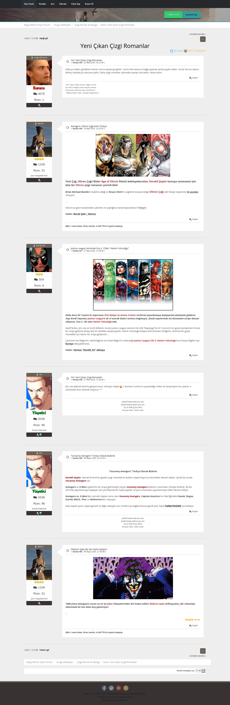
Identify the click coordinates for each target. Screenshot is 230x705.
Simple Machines (114, 694)
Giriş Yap (75, 4)
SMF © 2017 (101, 694)
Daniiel (111, 697)
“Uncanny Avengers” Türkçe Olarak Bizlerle (93, 455)
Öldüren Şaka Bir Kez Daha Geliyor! (89, 549)
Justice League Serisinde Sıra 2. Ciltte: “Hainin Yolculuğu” (100, 248)
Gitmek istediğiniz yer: (186, 671)
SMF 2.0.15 (89, 694)
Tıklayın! (142, 207)
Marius (41, 123)
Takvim (62, 4)
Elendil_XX (40, 245)
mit (40, 374)
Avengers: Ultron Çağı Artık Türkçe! (89, 126)
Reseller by (102, 697)
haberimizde (173, 506)
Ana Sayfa (29, 4)
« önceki (193, 34)
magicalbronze (40, 57)
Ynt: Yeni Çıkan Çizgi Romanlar (86, 60)
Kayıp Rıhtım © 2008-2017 (134, 694)
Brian (130, 697)
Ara (52, 4)
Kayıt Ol (89, 4)
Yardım (42, 4)
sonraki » (201, 34)
